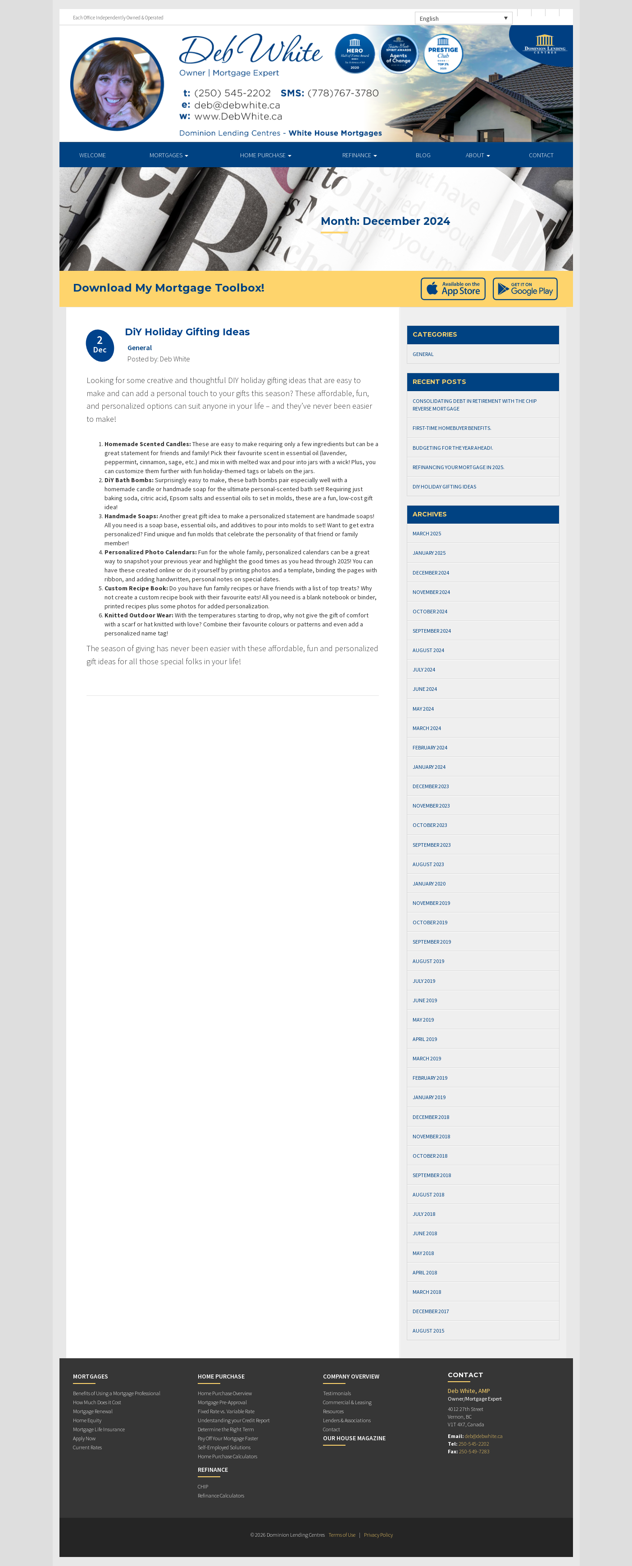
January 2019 (429, 1097)
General (139, 347)
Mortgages (169, 155)
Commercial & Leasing (347, 1402)
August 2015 (428, 1330)
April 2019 (425, 1039)
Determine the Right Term (226, 1429)
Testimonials (337, 1393)
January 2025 (429, 552)
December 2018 (431, 1117)
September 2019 (432, 941)
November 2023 (431, 805)
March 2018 (427, 1291)
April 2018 (425, 1272)
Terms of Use (341, 1534)
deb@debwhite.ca (484, 1436)
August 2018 (428, 1194)
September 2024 (432, 630)
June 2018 (425, 1233)
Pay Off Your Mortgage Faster (228, 1438)
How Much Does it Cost (97, 1402)
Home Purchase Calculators (227, 1456)
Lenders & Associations (347, 1420)
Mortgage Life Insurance (99, 1429)
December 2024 (431, 572)
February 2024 (430, 747)
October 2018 (430, 1155)
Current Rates (87, 1447)
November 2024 (431, 592)
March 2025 (427, 533)
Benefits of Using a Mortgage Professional (116, 1393)
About (478, 155)
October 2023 (430, 825)
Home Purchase (265, 155)
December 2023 (431, 786)
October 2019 (430, 922)
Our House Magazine (354, 1438)
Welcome (92, 155)
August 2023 (428, 864)
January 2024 (429, 766)
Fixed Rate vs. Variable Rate (226, 1411)
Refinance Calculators (221, 1495)
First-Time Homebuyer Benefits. (452, 428)
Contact (541, 155)
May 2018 (423, 1253)
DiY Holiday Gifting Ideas (187, 332)
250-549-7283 (474, 1451)
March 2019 (427, 1058)
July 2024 (424, 669)
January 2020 (429, 883)
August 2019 (428, 961)
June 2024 (425, 688)
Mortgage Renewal (93, 1411)
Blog (423, 155)
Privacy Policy (378, 1534)
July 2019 (424, 980)
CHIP (203, 1486)
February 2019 (430, 1077)
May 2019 (423, 1019)
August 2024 (428, 650)
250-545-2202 (474, 1443)
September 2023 (432, 844)
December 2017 (431, 1311)
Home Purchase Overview (225, 1393)
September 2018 (432, 1175)
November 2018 (431, 1136)
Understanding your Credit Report (234, 1420)
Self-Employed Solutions (224, 1447)
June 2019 (425, 1000)
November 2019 (431, 902)
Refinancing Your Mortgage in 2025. (459, 467)
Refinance (359, 155)
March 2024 (427, 728)
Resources (333, 1411)
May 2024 (423, 708)
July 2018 (424, 1213)
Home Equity (87, 1420)
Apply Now (84, 1438)
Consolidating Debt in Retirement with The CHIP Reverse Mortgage (475, 404)
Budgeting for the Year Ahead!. (453, 447)
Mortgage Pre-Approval (222, 1402)
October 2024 (430, 611)
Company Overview (351, 1376)
